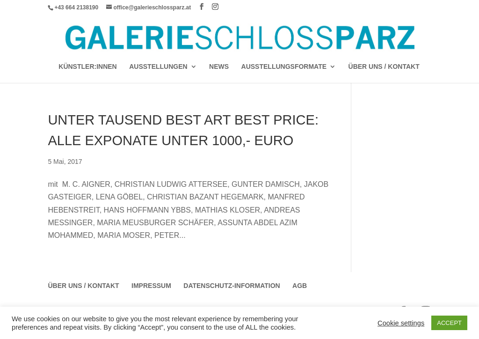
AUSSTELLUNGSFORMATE (284, 66)
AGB (299, 285)
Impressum (151, 285)
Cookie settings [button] (400, 323)
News (219, 66)
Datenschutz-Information (231, 285)
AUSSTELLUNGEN (158, 66)
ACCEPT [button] (449, 322)
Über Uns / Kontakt (384, 66)
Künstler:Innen (87, 66)
